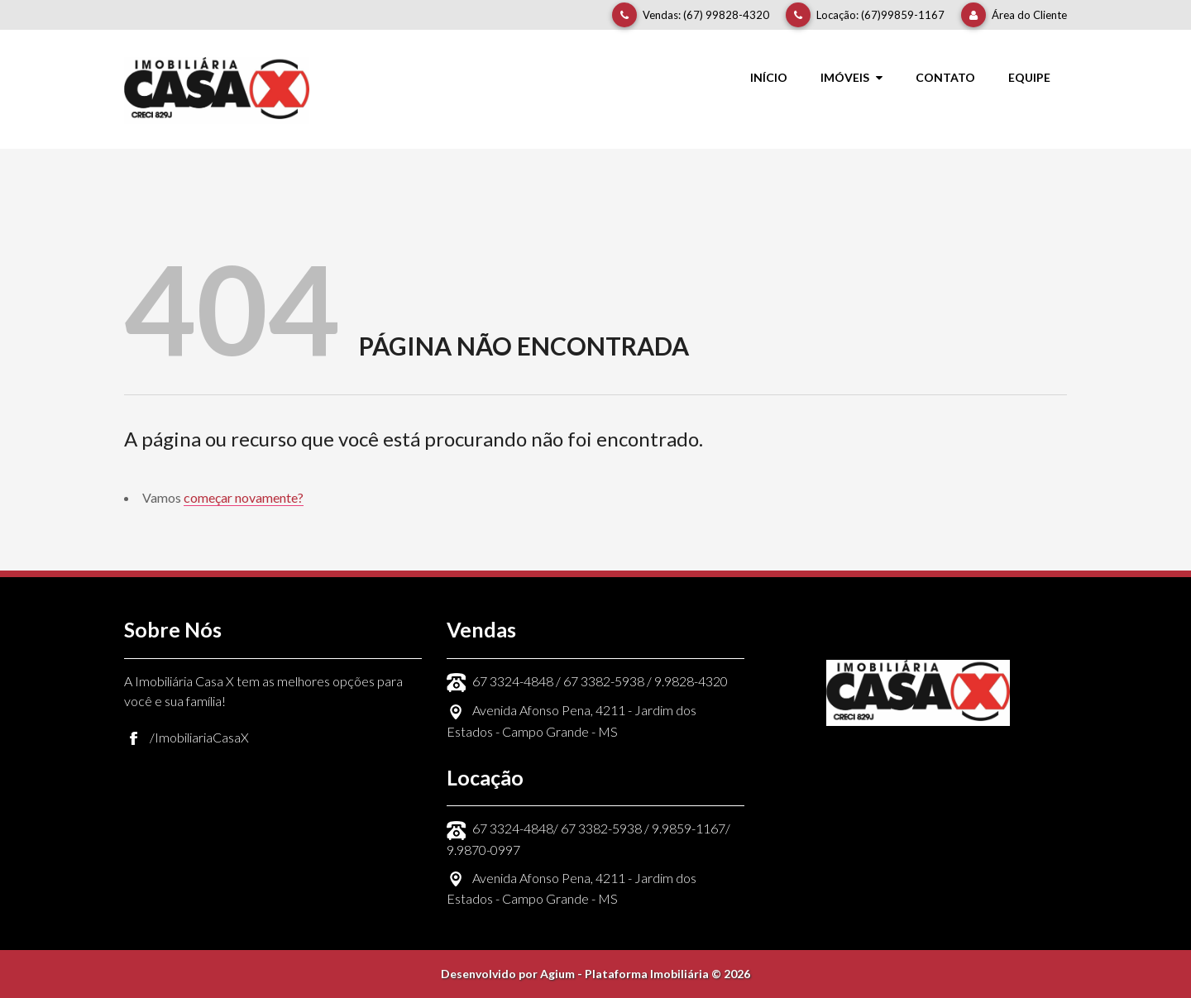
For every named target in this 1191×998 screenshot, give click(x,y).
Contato (945, 77)
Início (768, 77)
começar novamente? (244, 497)
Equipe (1029, 77)
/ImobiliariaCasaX (199, 737)
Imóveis (851, 77)
